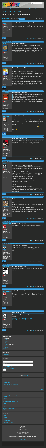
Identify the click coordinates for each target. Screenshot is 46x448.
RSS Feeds (6, 418)
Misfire (6, 344)
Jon (4, 245)
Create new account (8, 366)
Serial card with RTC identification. (11, 384)
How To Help (29, 8)
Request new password (9, 368)
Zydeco (5, 163)
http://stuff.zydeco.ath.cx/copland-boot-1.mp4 (22, 319)
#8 (43, 197)
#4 (43, 90)
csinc (4, 23)
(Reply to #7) (14, 197)
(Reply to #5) (15, 136)
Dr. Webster (6, 92)
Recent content (7, 354)
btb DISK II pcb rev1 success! (10, 387)
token (4, 43)
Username (5, 360)
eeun (4, 199)
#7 (43, 161)
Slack (6, 345)
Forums (7, 8)
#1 (43, 21)
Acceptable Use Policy (8, 422)
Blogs (5, 415)
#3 (43, 66)
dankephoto (6, 266)
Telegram (7, 347)
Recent (11, 8)
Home (3, 8)
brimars (4, 399)
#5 (43, 114)
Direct (19, 375)
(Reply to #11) (14, 289)
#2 (43, 41)
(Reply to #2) (16, 66)
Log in (3, 18)
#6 (43, 136)
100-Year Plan (36, 8)
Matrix (6, 341)
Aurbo (4, 409)
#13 (43, 311)
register (8, 18)
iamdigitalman (7, 116)
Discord (6, 342)
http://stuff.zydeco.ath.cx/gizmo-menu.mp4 (22, 318)
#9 (43, 221)
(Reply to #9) (14, 243)
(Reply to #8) (14, 221)
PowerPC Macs (16, 11)
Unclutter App (25, 375)
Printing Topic (7, 382)
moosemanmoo (7, 139)
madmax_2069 (7, 223)
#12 (43, 289)
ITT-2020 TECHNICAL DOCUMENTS (11, 386)
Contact (42, 8)
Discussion (9, 11)
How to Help (23, 439)
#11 (43, 264)
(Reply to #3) (15, 90)
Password (5, 363)
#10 (43, 243)
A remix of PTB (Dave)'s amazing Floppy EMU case (14, 380)
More (42, 389)
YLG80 (4, 403)
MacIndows (6, 68)
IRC (6, 339)
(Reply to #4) (15, 114)
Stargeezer (5, 396)
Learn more (5, 348)
